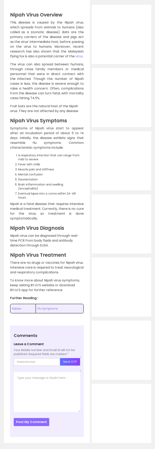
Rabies (16, 309)
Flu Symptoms (48, 309)
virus (79, 56)
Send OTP (70, 362)
